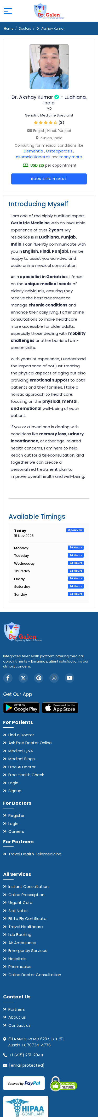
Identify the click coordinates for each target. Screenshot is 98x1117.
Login (13, 783)
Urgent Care (20, 902)
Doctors (25, 28)
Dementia (33, 151)
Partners (16, 1009)
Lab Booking (19, 934)
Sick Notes (18, 910)
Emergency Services (27, 950)
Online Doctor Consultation (34, 974)
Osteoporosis (59, 151)
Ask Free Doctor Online (30, 742)
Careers (16, 831)
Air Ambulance (22, 942)
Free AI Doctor (22, 767)
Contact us (19, 1025)
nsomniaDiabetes (33, 157)
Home (8, 28)
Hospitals (17, 958)
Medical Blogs (21, 758)
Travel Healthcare (25, 926)
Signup (14, 790)
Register (16, 815)
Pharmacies (19, 966)
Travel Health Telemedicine (34, 854)
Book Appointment (49, 179)
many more (70, 157)
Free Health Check (26, 774)
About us (17, 1017)
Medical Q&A (20, 751)
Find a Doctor (21, 735)
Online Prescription (26, 894)
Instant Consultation (28, 886)
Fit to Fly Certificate (27, 918)
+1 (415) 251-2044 (26, 1055)
